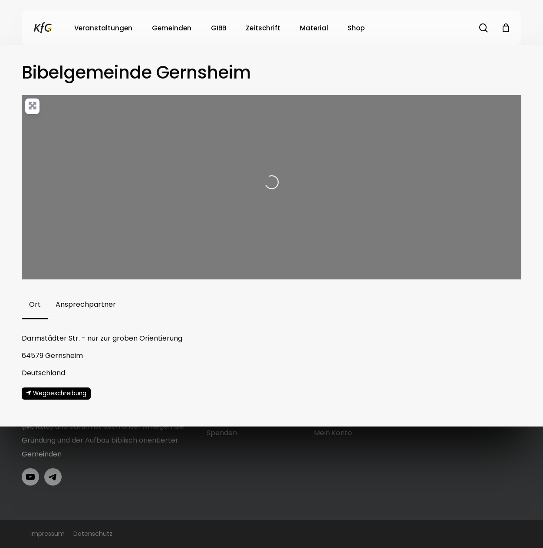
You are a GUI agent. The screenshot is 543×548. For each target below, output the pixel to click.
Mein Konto (333, 433)
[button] (35, 304)
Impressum (47, 533)
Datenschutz (92, 533)
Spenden (222, 433)
